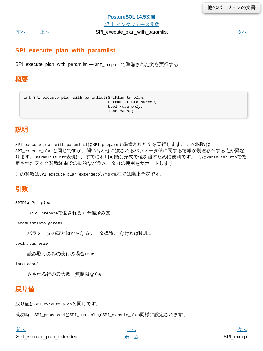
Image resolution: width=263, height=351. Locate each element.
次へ (242, 31)
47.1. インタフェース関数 (131, 24)
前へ (21, 31)
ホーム (131, 344)
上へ (44, 31)
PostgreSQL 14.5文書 (131, 17)
